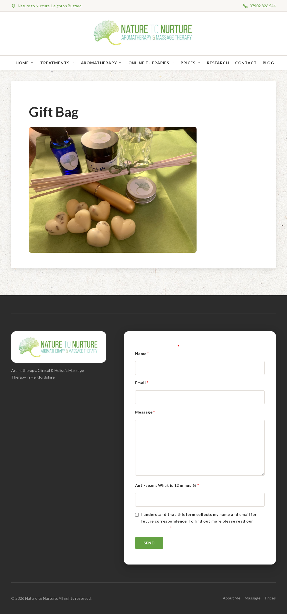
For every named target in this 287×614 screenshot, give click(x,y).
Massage (252, 598)
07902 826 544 (263, 5)
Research (218, 62)
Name (142, 353)
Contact (246, 62)
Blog (268, 62)
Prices (188, 62)
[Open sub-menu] (33, 62)
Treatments (54, 62)
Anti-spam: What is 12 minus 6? (167, 485)
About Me (231, 598)
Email (141, 382)
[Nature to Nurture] (143, 44)
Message (145, 412)
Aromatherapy (99, 62)
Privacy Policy (154, 527)
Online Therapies (148, 62)
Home (22, 62)
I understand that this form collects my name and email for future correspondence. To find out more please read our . (199, 521)
